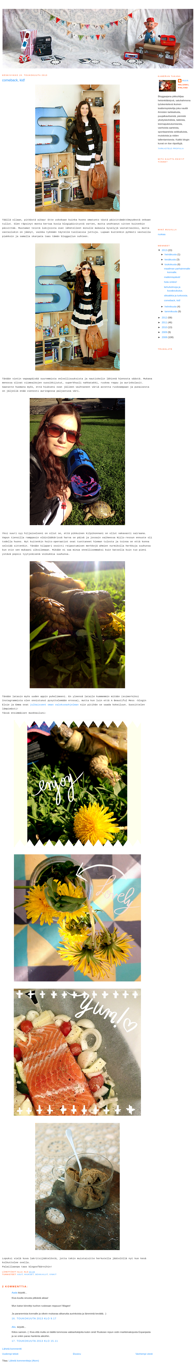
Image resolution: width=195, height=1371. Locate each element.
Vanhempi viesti (144, 1354)
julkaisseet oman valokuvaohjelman (54, 704)
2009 (165, 332)
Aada (14, 1292)
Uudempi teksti (10, 1354)
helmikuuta (171, 306)
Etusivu (77, 1354)
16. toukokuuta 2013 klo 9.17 (34, 1318)
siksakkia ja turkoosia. (176, 295)
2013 (165, 250)
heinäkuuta (171, 254)
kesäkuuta (171, 259)
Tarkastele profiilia (171, 148)
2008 (165, 337)
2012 (165, 317)
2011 (165, 322)
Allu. (14, 1327)
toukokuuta (171, 264)
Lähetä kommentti (12, 1348)
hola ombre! (170, 282)
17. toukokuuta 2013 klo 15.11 (35, 1341)
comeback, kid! (172, 300)
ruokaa (161, 234)
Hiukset (28, 1274)
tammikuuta (171, 311)
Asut (20, 1274)
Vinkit (53, 1274)
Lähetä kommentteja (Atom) (24, 1360)
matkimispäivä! (172, 277)
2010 (165, 327)
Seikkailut (41, 1274)
